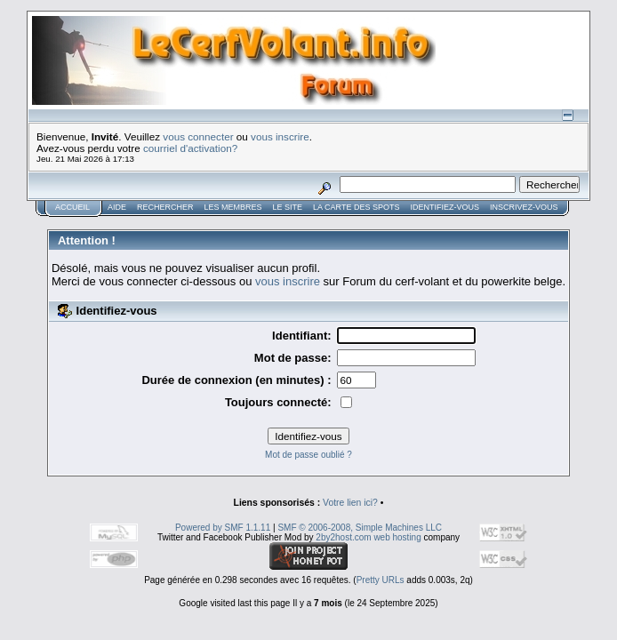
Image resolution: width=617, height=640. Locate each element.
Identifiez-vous (444, 207)
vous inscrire (280, 136)
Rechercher (165, 207)
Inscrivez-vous (524, 207)
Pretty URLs (381, 580)
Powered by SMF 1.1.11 (222, 527)
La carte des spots (356, 207)
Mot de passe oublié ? (308, 455)
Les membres (233, 207)
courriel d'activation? (190, 148)
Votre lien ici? (350, 503)
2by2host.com (343, 537)
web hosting (397, 537)
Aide (117, 207)
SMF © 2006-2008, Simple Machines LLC (359, 527)
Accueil (72, 207)
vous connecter (198, 136)
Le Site (288, 207)
